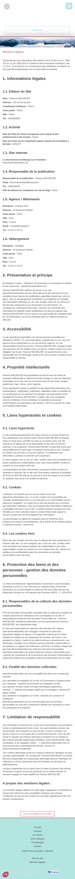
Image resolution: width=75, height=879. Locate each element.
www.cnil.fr (28, 525)
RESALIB (32, 875)
